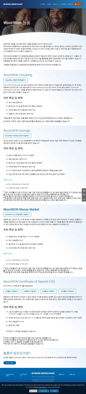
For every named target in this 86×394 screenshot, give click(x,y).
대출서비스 (56, 4)
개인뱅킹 (42, 4)
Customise (43, 391)
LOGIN (78, 4)
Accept (54, 391)
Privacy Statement (39, 387)
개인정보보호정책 (10, 375)
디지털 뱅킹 (63, 4)
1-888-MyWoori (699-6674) (35, 357)
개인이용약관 (23, 375)
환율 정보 (61, 374)
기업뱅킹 (49, 4)
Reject (33, 391)
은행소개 (70, 4)
